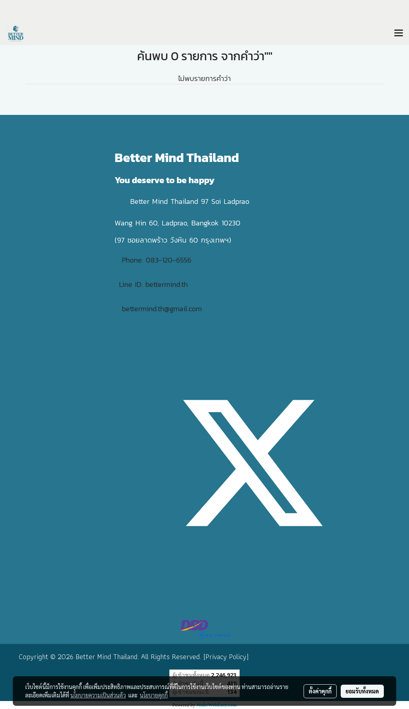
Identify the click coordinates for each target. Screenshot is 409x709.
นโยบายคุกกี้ (154, 695)
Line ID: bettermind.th (153, 284)
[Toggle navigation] (398, 33)
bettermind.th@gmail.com (162, 308)
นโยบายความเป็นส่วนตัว (98, 695)
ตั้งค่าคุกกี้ (320, 691)
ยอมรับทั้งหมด (362, 691)
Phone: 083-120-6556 (158, 260)
